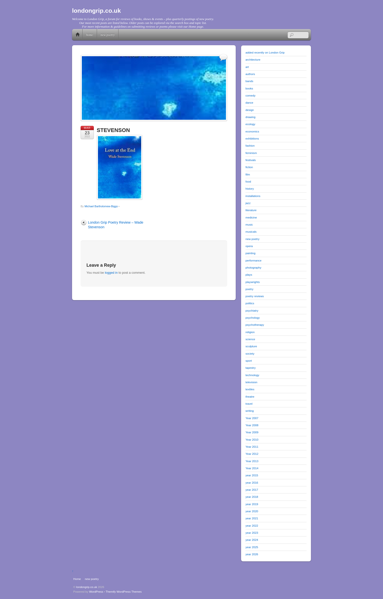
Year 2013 (251, 461)
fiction (249, 167)
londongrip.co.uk (86, 586)
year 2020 (251, 511)
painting (250, 253)
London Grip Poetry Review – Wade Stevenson (115, 224)
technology (252, 375)
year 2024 (251, 539)
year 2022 (251, 525)
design (249, 109)
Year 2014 (251, 468)
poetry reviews (254, 296)
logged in (111, 272)
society (249, 353)
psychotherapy (254, 324)
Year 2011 (251, 446)
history (249, 188)
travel (249, 403)
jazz (248, 203)
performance (253, 260)
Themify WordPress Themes (124, 591)
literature (250, 210)
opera (249, 246)
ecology (250, 124)
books (249, 88)
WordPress (96, 591)
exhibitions (252, 138)
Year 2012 (251, 453)
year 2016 (251, 482)
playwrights (252, 281)
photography (253, 267)
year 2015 (251, 475)
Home (77, 34)
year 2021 (251, 518)
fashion (250, 145)
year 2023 (251, 532)
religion (250, 332)
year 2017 (251, 489)
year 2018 (251, 496)
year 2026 (251, 554)
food (248, 181)
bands (249, 81)
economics (252, 131)
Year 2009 (251, 432)
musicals (250, 231)
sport (248, 360)
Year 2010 (251, 439)
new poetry (108, 34)
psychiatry (251, 310)
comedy (250, 95)
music (249, 224)
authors (250, 74)
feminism (251, 152)
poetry (249, 289)
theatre (249, 396)
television (251, 382)
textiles (249, 389)
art (247, 66)
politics (249, 303)
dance (249, 102)
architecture (252, 59)
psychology (252, 317)
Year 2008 (251, 425)
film (247, 174)
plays (248, 274)
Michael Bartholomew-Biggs (101, 206)
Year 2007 (251, 418)
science (250, 339)
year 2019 (251, 504)
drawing (250, 117)
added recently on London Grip (265, 52)
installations (252, 195)
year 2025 (251, 547)
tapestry (250, 367)
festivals (250, 160)
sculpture (251, 346)
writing (249, 410)
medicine (251, 217)
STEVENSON (113, 130)
